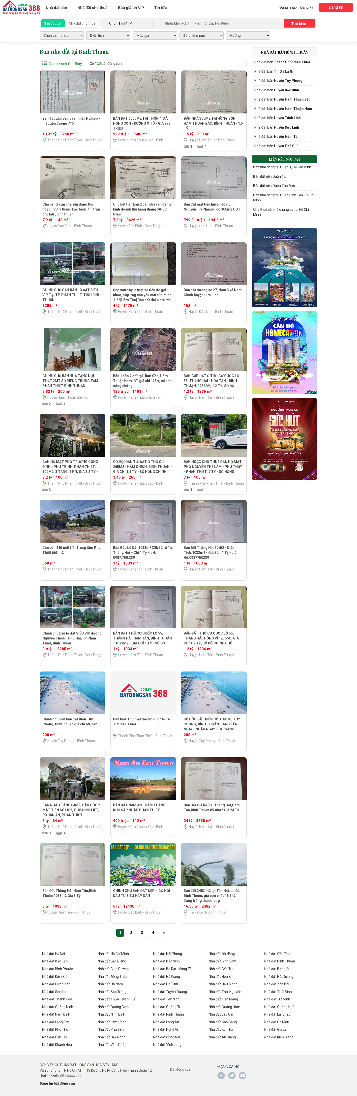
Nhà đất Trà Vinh (277, 998)
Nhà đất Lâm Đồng (112, 1021)
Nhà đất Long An (166, 1021)
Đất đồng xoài (180, 1067)
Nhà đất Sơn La (54, 991)
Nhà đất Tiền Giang (223, 998)
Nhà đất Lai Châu (277, 1013)
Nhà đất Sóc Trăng (112, 991)
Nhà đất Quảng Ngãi (279, 1006)
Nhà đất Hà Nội (53, 953)
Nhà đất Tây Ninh (166, 998)
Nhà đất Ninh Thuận (168, 1013)
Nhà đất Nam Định (56, 1013)
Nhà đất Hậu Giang (223, 983)
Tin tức (160, 7)
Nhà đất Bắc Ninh (166, 961)
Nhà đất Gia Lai (275, 1028)
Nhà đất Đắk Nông (111, 1035)
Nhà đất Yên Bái (276, 983)
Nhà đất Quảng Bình (113, 1006)
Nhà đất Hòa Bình (222, 976)
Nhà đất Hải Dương (278, 976)
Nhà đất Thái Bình (278, 991)
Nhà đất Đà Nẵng (222, 953)
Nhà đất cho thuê (93, 7)
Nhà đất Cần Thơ (277, 953)
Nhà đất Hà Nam (110, 983)
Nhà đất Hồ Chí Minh (113, 953)
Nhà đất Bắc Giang (112, 961)
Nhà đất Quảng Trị (167, 1006)
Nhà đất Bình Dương (113, 968)
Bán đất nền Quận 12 (269, 175)
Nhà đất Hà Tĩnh (165, 983)
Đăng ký (306, 7)
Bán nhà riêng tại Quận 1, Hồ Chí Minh (282, 166)
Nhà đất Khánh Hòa (57, 1043)
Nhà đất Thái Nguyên (225, 991)
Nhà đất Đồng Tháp (113, 976)
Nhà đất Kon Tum (222, 1028)
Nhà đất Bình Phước (57, 968)
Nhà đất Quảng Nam (224, 1006)
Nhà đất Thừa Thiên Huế (116, 998)
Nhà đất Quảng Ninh (57, 1006)
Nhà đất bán (56, 7)
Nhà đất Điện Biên (55, 976)
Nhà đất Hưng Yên (56, 983)
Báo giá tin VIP (131, 7)
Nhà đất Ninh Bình (111, 1013)
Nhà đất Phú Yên (111, 1028)
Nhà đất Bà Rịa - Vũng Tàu (173, 968)
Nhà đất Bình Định (222, 961)
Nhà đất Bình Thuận (279, 961)
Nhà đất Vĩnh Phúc (112, 1043)
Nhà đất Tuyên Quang (170, 991)
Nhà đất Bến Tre (221, 968)
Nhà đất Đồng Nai (166, 1035)
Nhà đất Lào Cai (221, 1013)
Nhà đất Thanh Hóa (57, 998)
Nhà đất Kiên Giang (279, 1035)
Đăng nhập (288, 7)
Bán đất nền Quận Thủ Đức (274, 184)
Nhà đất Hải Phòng (167, 953)
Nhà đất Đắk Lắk (54, 1035)
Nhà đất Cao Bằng (223, 1021)
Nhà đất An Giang (222, 1035)
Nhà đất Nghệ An (166, 1028)
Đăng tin (336, 7)
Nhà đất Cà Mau (276, 1021)
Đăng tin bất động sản (57, 1081)
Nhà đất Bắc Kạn (55, 961)
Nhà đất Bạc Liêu (277, 968)
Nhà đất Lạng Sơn (56, 1021)
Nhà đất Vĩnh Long (167, 1043)
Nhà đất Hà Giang (166, 976)
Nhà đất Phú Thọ (55, 1028)
